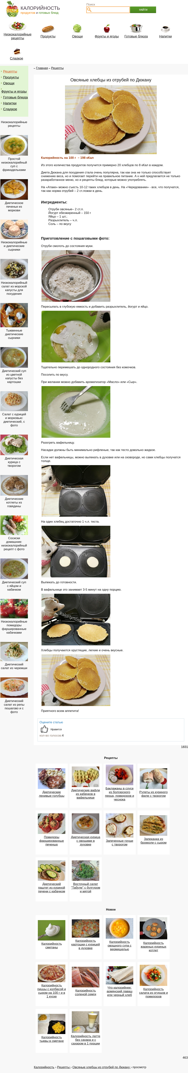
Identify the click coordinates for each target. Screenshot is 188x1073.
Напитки (10, 103)
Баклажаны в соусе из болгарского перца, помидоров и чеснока (119, 794)
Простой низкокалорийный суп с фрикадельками (14, 164)
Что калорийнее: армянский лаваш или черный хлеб (119, 991)
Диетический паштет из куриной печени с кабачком (51, 887)
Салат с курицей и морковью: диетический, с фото (14, 420)
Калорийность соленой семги (85, 992)
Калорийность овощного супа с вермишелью (119, 945)
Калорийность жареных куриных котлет (153, 946)
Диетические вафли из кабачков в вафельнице (85, 794)
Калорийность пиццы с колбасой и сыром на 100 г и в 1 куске (51, 991)
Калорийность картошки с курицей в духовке (85, 944)
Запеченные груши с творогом (119, 842)
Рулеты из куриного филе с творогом (153, 794)
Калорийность (44, 1067)
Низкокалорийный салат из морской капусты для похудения (14, 288)
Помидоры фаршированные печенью (51, 840)
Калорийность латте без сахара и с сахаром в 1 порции (85, 1039)
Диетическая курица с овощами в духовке (85, 840)
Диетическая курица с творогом (14, 462)
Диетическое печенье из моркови (14, 206)
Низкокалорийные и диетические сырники (14, 246)
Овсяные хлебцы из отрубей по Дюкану (101, 1067)
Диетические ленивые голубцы (51, 794)
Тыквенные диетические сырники (14, 334)
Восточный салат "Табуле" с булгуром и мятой (85, 887)
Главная (42, 68)
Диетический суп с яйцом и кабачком (14, 586)
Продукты (11, 77)
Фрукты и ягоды (14, 91)
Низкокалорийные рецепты (14, 124)
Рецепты (10, 71)
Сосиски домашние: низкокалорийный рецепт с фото (14, 543)
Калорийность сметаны (51, 945)
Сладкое (10, 109)
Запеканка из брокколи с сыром (153, 840)
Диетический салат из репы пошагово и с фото (14, 706)
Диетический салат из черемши (14, 666)
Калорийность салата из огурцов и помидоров (153, 992)
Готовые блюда (15, 97)
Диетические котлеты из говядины (14, 502)
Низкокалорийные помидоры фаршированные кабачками (14, 627)
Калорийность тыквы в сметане (51, 1039)
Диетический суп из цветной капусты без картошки (14, 376)
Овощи (8, 83)
